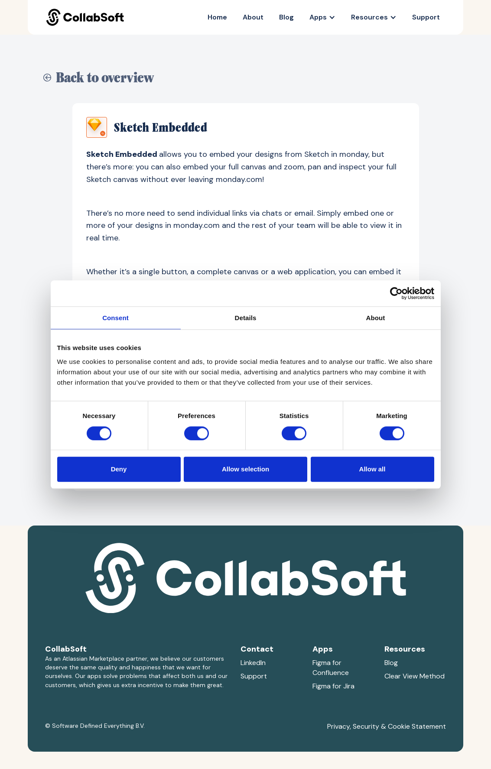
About (253, 17)
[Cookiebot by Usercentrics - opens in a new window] (396, 293)
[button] (322, 17)
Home (217, 17)
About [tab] (375, 317)
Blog (286, 17)
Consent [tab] (115, 317)
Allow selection (245, 469)
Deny (119, 469)
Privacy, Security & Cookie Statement (386, 726)
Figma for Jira (333, 686)
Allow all (372, 469)
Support (426, 17)
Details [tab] (246, 317)
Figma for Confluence (330, 667)
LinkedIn (253, 662)
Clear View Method (414, 676)
